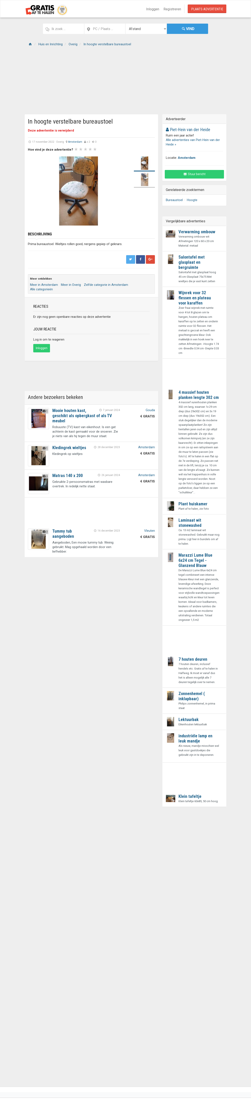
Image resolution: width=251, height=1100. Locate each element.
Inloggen (152, 9)
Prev (33, 191)
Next (123, 191)
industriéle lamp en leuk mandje (195, 738)
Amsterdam (75, 141)
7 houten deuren (192, 659)
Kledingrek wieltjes (69, 447)
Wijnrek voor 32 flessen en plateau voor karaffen (194, 298)
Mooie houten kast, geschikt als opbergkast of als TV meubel (82, 415)
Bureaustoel (174, 200)
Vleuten (149, 531)
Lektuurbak (188, 719)
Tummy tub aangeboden (63, 534)
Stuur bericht (194, 174)
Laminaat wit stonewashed (189, 523)
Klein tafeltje (189, 796)
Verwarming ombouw (196, 231)
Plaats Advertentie (207, 9)
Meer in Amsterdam (44, 285)
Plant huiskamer (192, 503)
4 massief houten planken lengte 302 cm (198, 395)
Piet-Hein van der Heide (188, 129)
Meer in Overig (71, 285)
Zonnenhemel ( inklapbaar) (191, 696)
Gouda (150, 410)
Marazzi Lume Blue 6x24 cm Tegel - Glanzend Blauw (195, 560)
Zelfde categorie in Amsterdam (106, 285)
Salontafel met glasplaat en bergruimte (191, 262)
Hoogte (192, 200)
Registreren (172, 9)
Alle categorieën (41, 289)
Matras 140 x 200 (67, 475)
